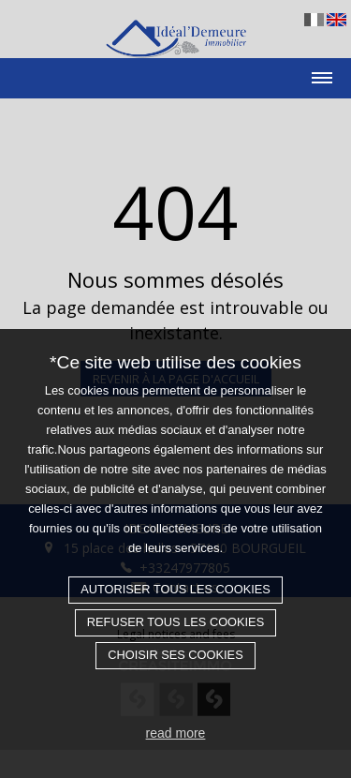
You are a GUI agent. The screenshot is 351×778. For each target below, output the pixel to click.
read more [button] (176, 733)
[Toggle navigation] (175, 71)
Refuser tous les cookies (175, 622)
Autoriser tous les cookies (175, 589)
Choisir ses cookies (175, 655)
